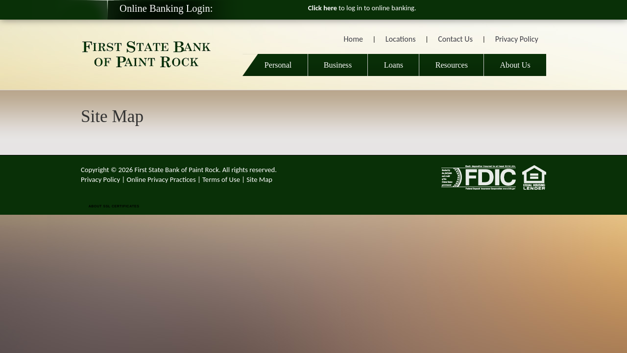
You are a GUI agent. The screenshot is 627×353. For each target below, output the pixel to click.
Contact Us (455, 39)
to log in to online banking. (362, 7)
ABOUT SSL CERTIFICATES (114, 206)
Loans (393, 65)
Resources (451, 65)
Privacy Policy (516, 39)
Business (338, 65)
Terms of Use (221, 179)
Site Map (259, 179)
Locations (401, 39)
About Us (515, 65)
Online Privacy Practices (161, 179)
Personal (275, 65)
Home (353, 39)
